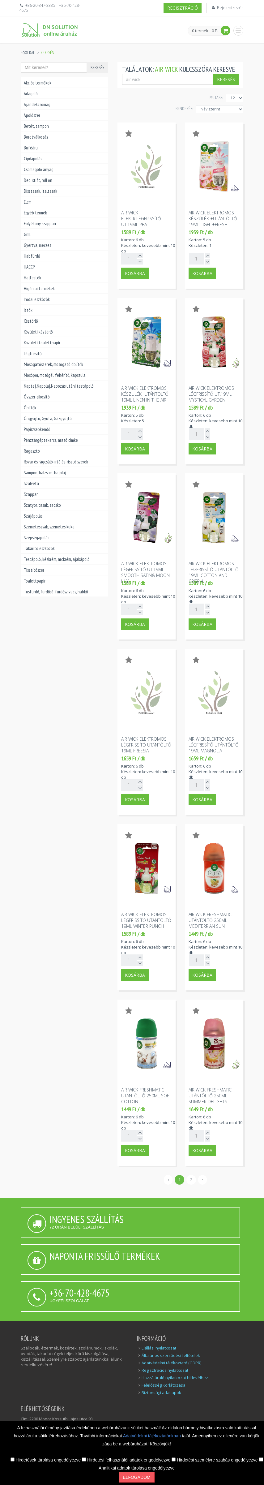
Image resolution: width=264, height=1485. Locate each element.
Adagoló (31, 94)
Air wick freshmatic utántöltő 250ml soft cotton (146, 1095)
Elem (28, 202)
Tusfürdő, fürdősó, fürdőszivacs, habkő (56, 592)
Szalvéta (31, 483)
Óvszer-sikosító (37, 397)
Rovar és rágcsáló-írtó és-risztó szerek (56, 462)
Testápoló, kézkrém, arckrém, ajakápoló (57, 559)
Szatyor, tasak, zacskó (42, 505)
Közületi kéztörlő (38, 332)
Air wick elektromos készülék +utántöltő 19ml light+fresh (213, 218)
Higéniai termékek (39, 288)
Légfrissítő (32, 353)
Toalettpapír (34, 581)
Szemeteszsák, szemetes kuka (49, 527)
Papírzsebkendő (37, 429)
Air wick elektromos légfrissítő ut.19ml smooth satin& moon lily (145, 572)
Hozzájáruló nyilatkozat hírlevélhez (175, 1377)
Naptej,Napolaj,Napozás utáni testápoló (59, 386)
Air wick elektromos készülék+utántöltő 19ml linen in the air (144, 394)
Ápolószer (32, 115)
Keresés (97, 67)
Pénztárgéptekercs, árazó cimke (51, 440)
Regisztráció (182, 8)
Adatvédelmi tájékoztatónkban (152, 1435)
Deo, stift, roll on (38, 180)
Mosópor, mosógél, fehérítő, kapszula (55, 375)
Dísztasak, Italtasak (40, 191)
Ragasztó (32, 451)
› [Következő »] (202, 1179)
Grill (27, 234)
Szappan (31, 494)
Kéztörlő (31, 321)
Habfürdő (32, 256)
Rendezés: (184, 108)
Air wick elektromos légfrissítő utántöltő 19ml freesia (146, 745)
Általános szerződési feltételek (171, 1355)
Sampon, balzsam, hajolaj (45, 473)
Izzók (28, 310)
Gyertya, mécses (37, 245)
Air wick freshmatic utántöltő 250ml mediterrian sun (210, 920)
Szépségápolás (36, 537)
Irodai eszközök (37, 299)
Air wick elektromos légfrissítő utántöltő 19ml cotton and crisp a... (214, 572)
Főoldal (28, 52)
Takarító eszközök (39, 548)
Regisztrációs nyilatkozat (165, 1370)
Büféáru (31, 148)
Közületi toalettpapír (42, 343)
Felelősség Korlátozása (163, 1385)
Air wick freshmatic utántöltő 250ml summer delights (210, 1095)
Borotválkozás (36, 137)
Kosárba (135, 273)
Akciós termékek (37, 83)
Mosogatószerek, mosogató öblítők (53, 364)
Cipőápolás (33, 158)
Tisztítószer (34, 570)
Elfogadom (136, 1477)
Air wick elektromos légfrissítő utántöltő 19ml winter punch (146, 920)
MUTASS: (216, 97)
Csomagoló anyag (38, 169)
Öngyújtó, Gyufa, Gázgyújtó (48, 418)
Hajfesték (32, 278)
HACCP (29, 267)
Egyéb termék (35, 213)
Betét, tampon (36, 126)
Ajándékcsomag (37, 104)
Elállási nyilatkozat (159, 1348)
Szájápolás (33, 516)
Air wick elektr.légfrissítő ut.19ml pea (141, 218)
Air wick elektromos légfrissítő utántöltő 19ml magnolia (214, 745)
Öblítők (30, 408)
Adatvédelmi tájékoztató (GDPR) (171, 1363)
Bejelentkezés (230, 7)
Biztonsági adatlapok (161, 1392)
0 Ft (215, 30)
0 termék (200, 30)
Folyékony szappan (40, 223)
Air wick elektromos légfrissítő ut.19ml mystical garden (211, 394)
